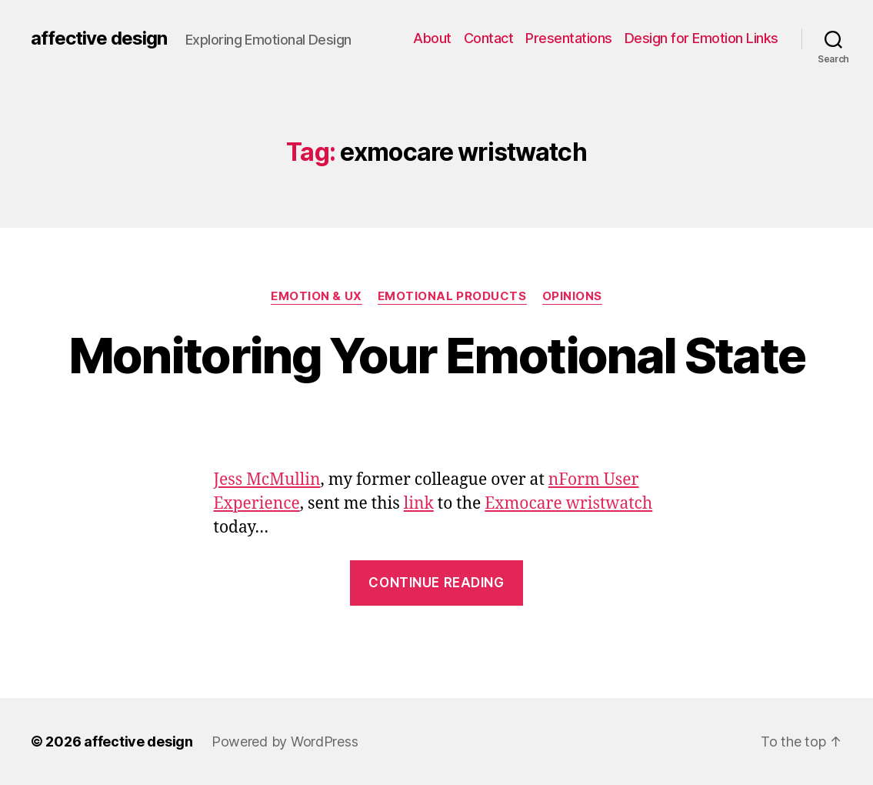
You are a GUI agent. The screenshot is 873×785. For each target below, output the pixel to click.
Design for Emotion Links (701, 38)
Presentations (568, 38)
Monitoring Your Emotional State (436, 355)
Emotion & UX (316, 296)
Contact (489, 38)
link (419, 503)
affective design (99, 38)
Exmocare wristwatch (568, 503)
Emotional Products (452, 296)
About (432, 38)
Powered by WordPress (285, 741)
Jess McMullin (267, 479)
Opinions (572, 296)
